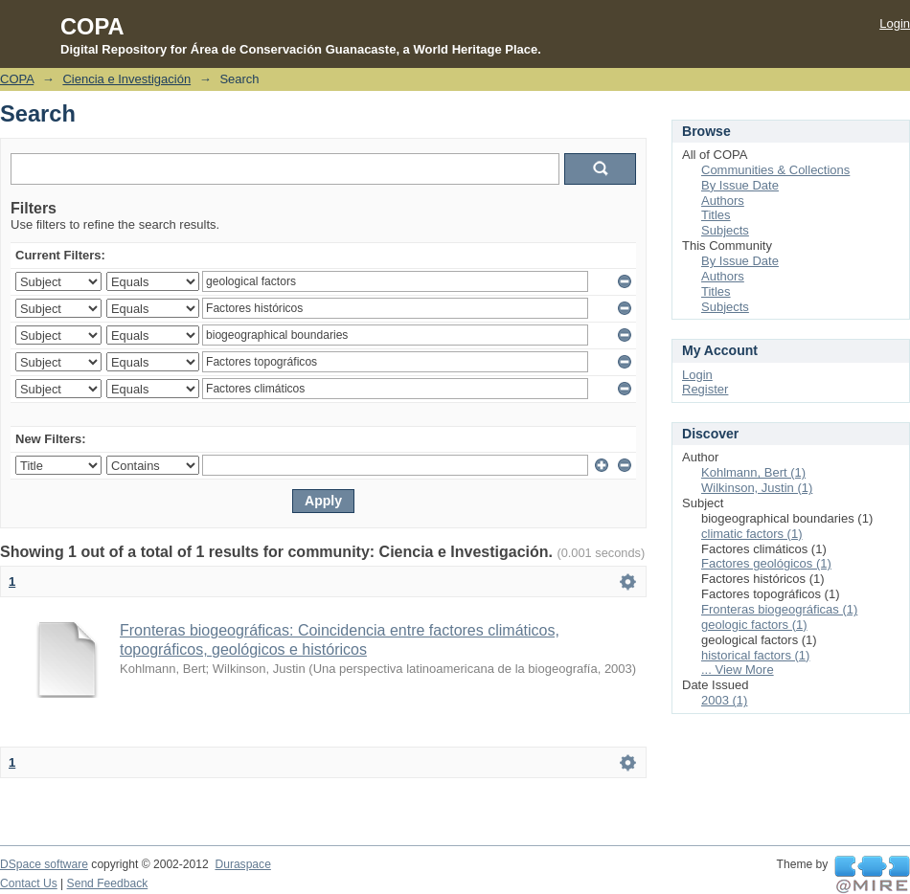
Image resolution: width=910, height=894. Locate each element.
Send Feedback (107, 883)
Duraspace (242, 864)
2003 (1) (724, 700)
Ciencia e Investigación (126, 79)
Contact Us (28, 883)
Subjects (725, 230)
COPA (17, 79)
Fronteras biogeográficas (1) (779, 609)
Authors (722, 200)
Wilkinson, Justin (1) (756, 488)
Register (705, 389)
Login (894, 23)
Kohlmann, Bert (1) (753, 472)
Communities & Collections (775, 170)
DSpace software (44, 864)
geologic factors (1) (754, 624)
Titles (716, 215)
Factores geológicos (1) (766, 563)
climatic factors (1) (751, 533)
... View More (737, 669)
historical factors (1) (755, 655)
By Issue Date (740, 185)
